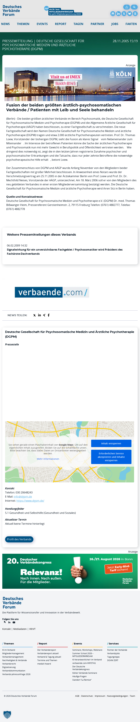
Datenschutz (87, 696)
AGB (77, 696)
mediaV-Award (44, 663)
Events (42, 24)
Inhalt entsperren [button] (111, 443)
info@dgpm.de (23, 496)
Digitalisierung (9, 667)
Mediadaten (20, 628)
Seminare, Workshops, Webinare (87, 650)
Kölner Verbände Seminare (84, 673)
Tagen (78, 24)
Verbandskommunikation (13, 670)
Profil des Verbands (19, 539)
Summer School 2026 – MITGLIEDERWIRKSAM (82, 654)
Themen (23, 24)
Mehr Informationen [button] (48, 459)
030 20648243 (24, 492)
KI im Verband (8, 650)
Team (132, 696)
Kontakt (6, 628)
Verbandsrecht (9, 663)
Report (60, 24)
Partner (97, 24)
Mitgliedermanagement (13, 653)
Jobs (114, 24)
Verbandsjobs (113, 653)
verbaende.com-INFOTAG (84, 663)
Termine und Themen (47, 660)
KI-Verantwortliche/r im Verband (87, 659)
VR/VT (32, 628)
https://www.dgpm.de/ (30, 500)
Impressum (100, 696)
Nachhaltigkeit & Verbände (14, 660)
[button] (7, 715)
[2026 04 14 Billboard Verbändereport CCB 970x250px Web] (70, 69)
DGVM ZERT (112, 660)
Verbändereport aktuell (48, 653)
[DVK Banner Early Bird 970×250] (70, 556)
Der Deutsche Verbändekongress (81, 668)
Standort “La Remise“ (81, 679)
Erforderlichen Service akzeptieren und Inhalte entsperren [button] (111, 457)
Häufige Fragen (79, 676)
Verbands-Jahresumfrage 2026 (16, 674)
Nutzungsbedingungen (117, 696)
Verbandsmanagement (12, 656)
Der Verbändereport (46, 650)
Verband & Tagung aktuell (49, 656)
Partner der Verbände (117, 650)
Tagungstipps (113, 656)
